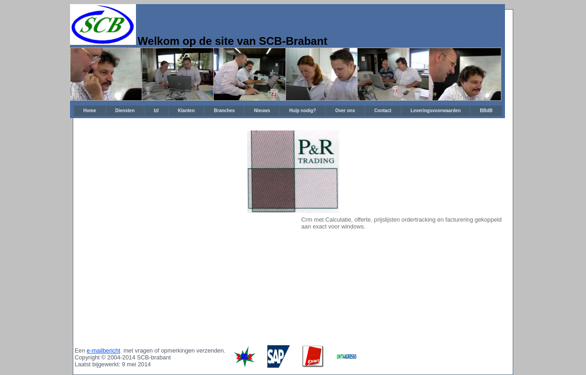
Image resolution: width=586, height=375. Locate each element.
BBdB (486, 110)
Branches (224, 110)
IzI (156, 110)
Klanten (186, 110)
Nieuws (262, 110)
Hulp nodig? (302, 110)
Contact (382, 110)
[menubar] (288, 110)
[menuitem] (90, 110)
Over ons (345, 110)
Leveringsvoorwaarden (436, 110)
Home (89, 110)
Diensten (125, 110)
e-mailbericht (103, 350)
